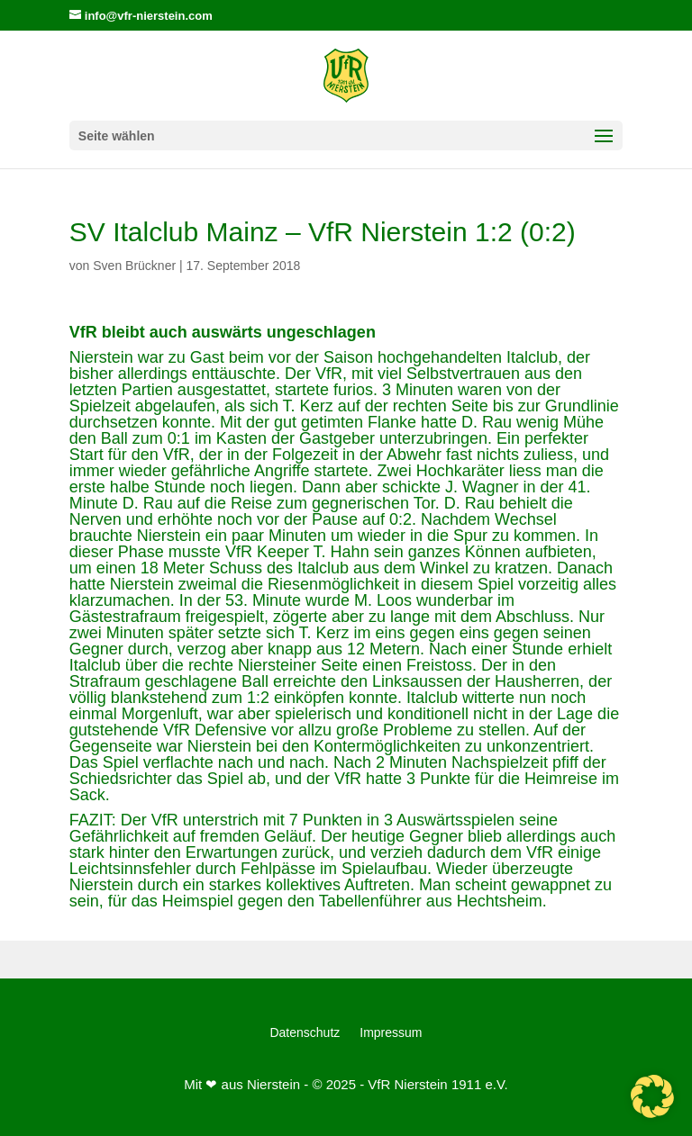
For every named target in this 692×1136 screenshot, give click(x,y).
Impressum (391, 1033)
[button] (652, 1096)
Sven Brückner (134, 265)
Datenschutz (304, 1033)
